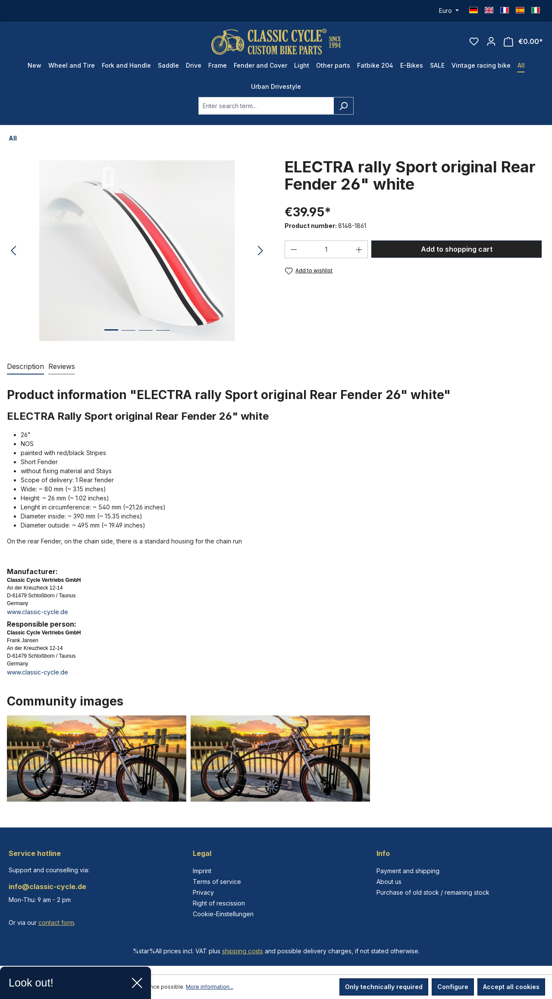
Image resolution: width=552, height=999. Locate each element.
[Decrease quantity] (294, 249)
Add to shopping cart (456, 249)
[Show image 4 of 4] (163, 336)
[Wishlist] (474, 41)
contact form (56, 922)
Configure (452, 986)
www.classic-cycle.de (37, 611)
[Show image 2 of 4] (128, 336)
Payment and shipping (407, 870)
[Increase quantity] (359, 249)
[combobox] (266, 106)
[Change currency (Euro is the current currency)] (449, 10)
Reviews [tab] (61, 366)
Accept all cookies (511, 986)
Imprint (202, 870)
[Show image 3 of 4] (146, 336)
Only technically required (384, 986)
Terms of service (217, 881)
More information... (209, 986)
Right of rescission (219, 903)
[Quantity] (326, 249)
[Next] (260, 251)
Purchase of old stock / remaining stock (432, 892)
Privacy (203, 892)
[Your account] (491, 41)
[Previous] (13, 251)
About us (388, 881)
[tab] (25, 367)
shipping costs (242, 951)
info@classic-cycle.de (47, 886)
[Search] (343, 106)
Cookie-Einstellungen (223, 914)
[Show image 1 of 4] (111, 336)
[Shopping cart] (523, 42)
